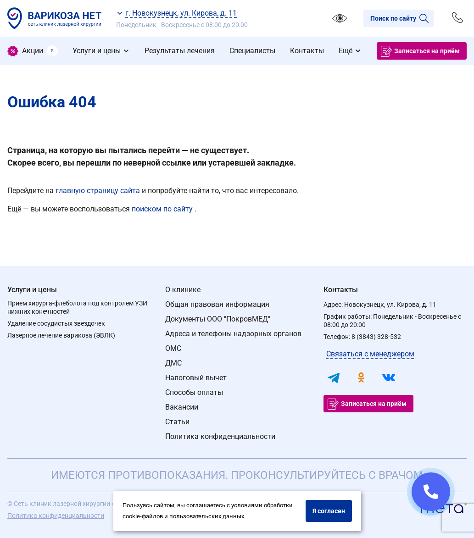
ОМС (173, 348)
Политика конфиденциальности (220, 436)
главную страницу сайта (99, 190)
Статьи (177, 421)
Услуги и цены (32, 289)
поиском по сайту (163, 209)
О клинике (183, 289)
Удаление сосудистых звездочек (56, 323)
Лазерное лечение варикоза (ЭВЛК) (61, 335)
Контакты (340, 289)
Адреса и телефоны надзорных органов (233, 333)
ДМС (173, 363)
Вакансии (181, 407)
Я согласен (328, 511)
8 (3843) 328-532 (376, 336)
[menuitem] (32, 50)
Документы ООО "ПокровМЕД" (217, 319)
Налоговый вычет (196, 377)
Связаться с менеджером (370, 353)
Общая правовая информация (217, 304)
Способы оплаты (194, 392)
